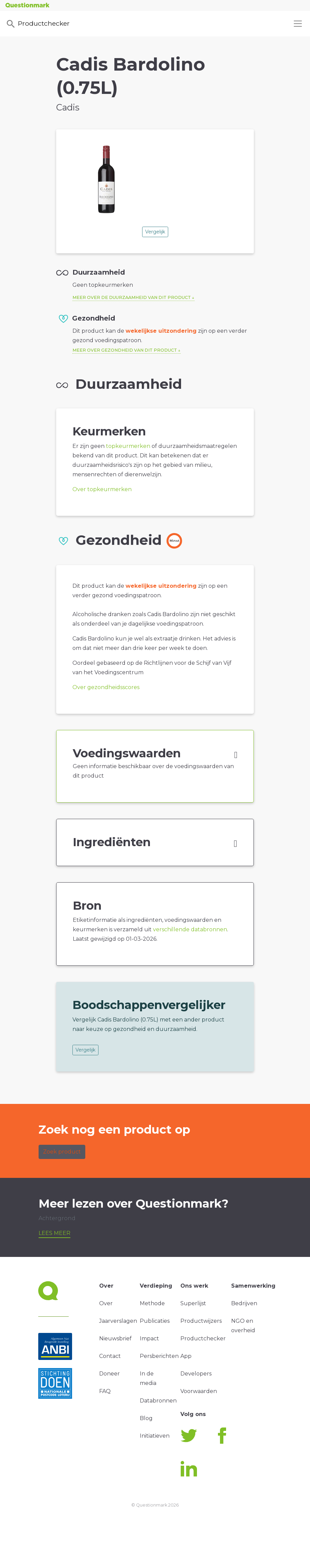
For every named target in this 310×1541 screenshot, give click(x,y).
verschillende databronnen (190, 929)
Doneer (109, 1373)
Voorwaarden (198, 1391)
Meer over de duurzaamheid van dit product (131, 297)
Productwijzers (201, 1321)
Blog (146, 1418)
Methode (152, 1303)
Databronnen (158, 1400)
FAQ (105, 1391)
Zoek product (62, 1151)
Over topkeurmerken (102, 489)
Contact (110, 1356)
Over (106, 1303)
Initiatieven (155, 1436)
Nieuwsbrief (115, 1338)
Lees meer (54, 1233)
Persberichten (159, 1356)
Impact (149, 1338)
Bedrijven (244, 1303)
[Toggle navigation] (298, 23)
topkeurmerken (128, 446)
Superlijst (193, 1303)
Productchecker (37, 24)
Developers (196, 1373)
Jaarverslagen (118, 1321)
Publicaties (155, 1321)
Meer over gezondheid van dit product (124, 350)
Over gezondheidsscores (105, 687)
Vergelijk (155, 232)
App (186, 1356)
